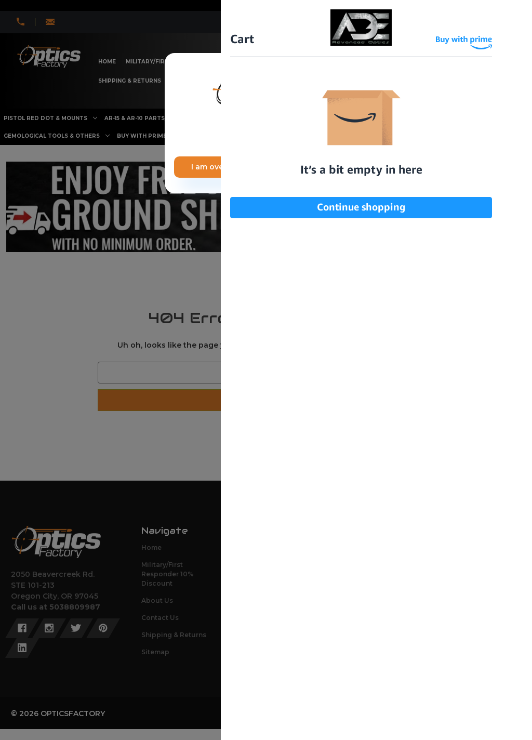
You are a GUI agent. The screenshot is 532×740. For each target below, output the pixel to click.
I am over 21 (213, 166)
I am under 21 (315, 166)
